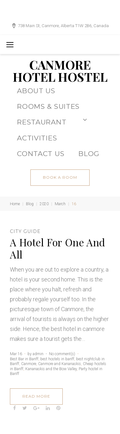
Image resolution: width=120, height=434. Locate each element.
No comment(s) (62, 354)
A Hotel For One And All (57, 248)
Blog (30, 204)
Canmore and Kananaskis (59, 364)
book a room (60, 177)
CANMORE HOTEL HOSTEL (60, 70)
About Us (36, 90)
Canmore (28, 364)
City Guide (25, 231)
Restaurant (52, 121)
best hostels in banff (57, 359)
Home (15, 204)
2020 (44, 204)
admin (38, 354)
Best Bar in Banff (24, 359)
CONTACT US (40, 153)
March (60, 204)
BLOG (89, 153)
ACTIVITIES (37, 138)
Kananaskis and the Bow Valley (51, 369)
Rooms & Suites (48, 106)
